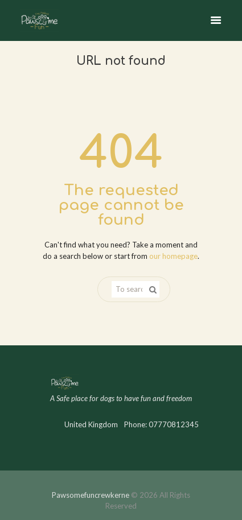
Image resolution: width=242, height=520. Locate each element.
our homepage (173, 256)
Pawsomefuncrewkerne (90, 495)
